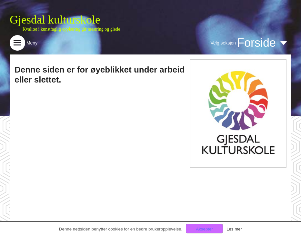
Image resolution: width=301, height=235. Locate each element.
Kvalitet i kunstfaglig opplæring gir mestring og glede (71, 29)
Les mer (234, 229)
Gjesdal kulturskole (55, 19)
